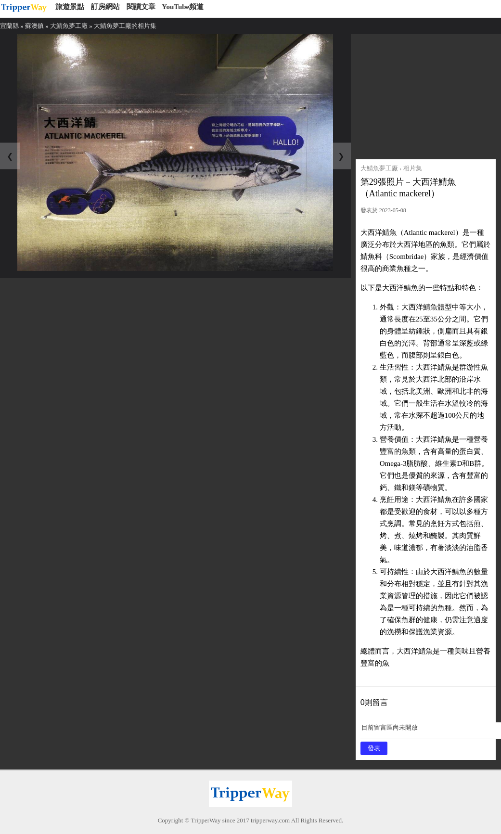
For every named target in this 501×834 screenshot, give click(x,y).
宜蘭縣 (9, 25)
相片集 (412, 168)
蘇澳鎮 (34, 25)
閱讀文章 (141, 7)
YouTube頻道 (183, 7)
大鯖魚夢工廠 (69, 25)
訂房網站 (105, 7)
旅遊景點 (69, 7)
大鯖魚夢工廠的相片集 (125, 25)
